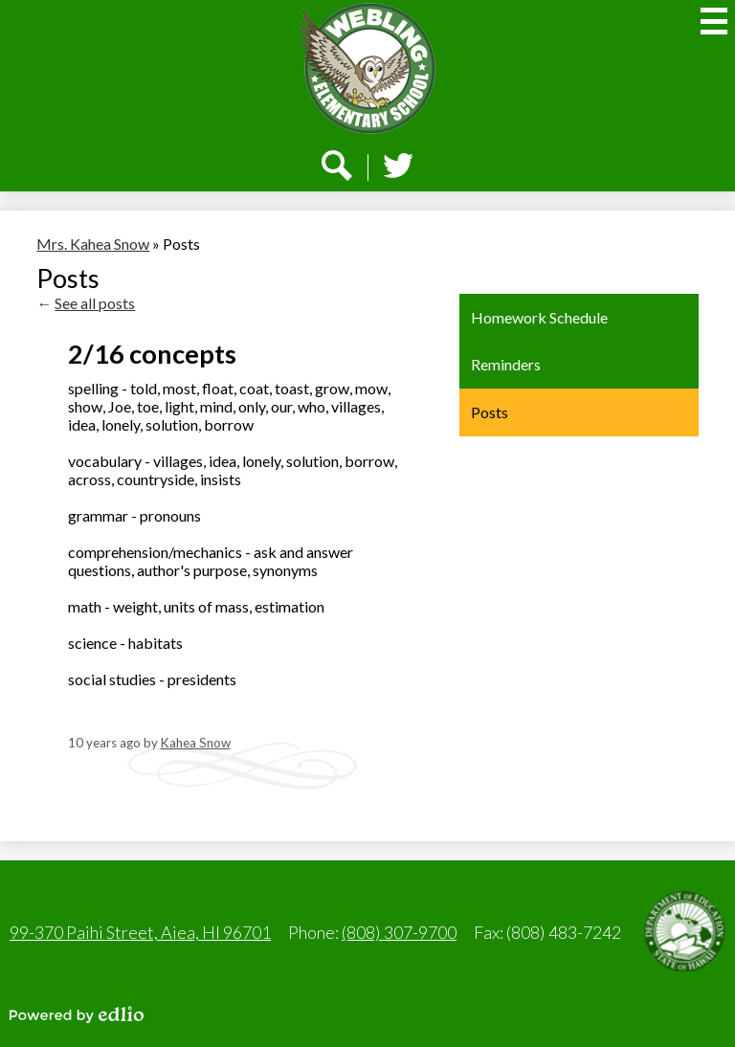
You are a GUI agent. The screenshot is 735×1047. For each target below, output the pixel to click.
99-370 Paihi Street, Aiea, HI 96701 (140, 932)
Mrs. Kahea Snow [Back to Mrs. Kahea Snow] (92, 243)
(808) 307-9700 (399, 932)
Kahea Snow (196, 742)
